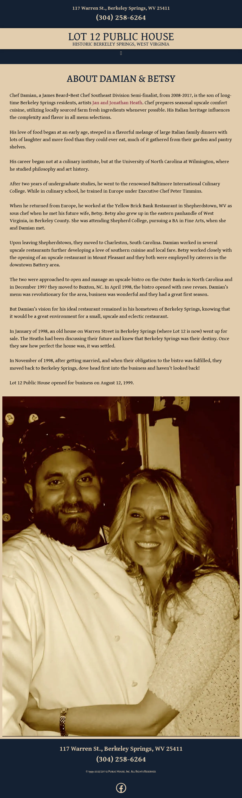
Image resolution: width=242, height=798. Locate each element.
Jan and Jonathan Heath (117, 103)
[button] (121, 53)
